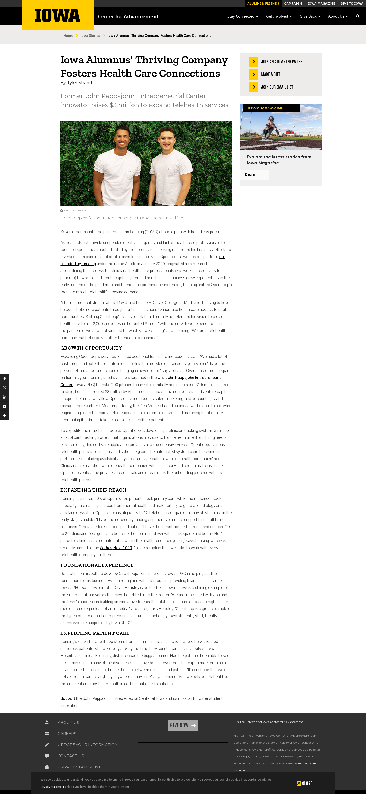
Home (68, 36)
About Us (68, 722)
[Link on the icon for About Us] (47, 722)
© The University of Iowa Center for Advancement (270, 721)
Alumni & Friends (263, 3)
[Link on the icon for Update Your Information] (47, 744)
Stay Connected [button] (243, 16)
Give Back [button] (310, 16)
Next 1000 (116, 548)
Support (67, 698)
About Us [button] (338, 16)
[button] (357, 16)
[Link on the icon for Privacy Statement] (47, 767)
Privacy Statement (52, 786)
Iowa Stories (90, 36)
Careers (67, 733)
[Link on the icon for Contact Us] (47, 756)
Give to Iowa (352, 3)
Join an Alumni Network (276, 62)
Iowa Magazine (321, 3)
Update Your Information (88, 744)
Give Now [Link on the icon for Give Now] (179, 725)
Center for (128, 16)
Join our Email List (271, 87)
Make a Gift (264, 74)
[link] (149, 757)
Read (250, 174)
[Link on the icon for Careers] (47, 733)
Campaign (293, 3)
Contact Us (71, 756)
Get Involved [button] (279, 16)
